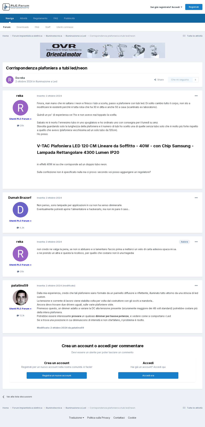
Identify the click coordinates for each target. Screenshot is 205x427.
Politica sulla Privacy (98, 417)
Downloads (23, 27)
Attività (23, 18)
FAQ (37, 27)
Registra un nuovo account (56, 375)
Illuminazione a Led (46, 81)
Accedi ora (148, 375)
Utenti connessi (65, 27)
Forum (6, 27)
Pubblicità (69, 18)
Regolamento (40, 18)
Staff (47, 27)
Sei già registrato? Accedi (166, 7)
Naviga (10, 20)
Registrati (194, 7)
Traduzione (76, 417)
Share (159, 79)
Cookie (132, 417)
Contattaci (119, 417)
